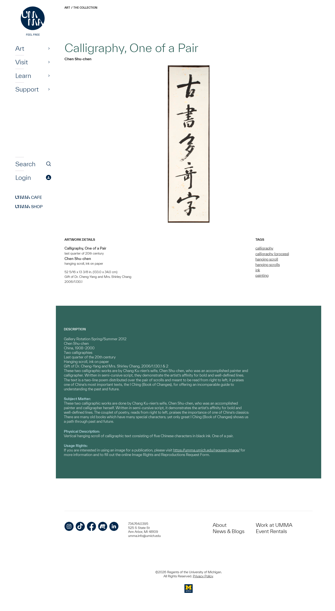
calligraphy (264, 248)
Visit (21, 62)
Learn (23, 75)
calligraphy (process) (272, 254)
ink (257, 270)
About (219, 525)
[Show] (49, 48)
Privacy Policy (203, 576)
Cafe (28, 197)
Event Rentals (271, 531)
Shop (29, 206)
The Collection (85, 7)
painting (262, 275)
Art (19, 48)
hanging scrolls (267, 265)
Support (27, 89)
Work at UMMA (274, 525)
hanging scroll (266, 259)
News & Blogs (228, 531)
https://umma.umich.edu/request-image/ (206, 450)
